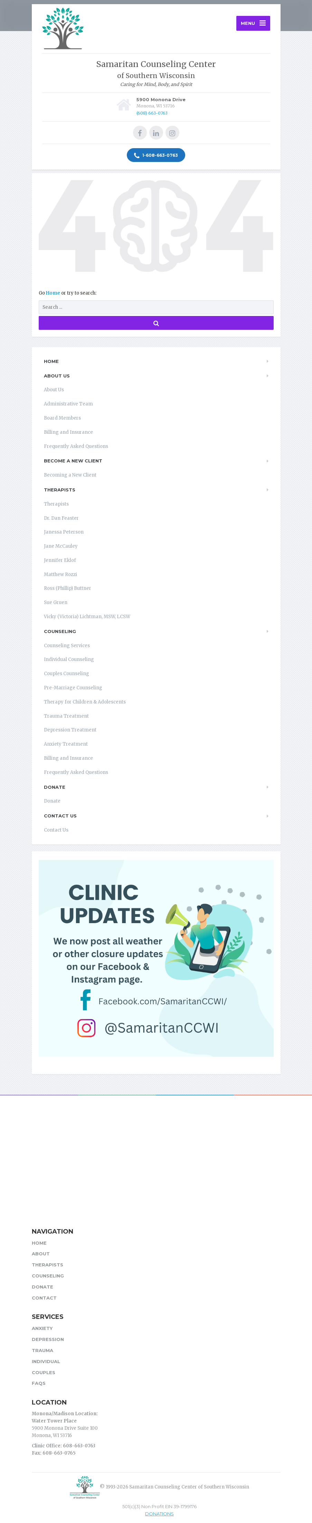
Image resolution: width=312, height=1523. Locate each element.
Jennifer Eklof (60, 560)
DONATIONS (159, 1513)
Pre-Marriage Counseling (73, 688)
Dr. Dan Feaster (61, 518)
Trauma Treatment (66, 716)
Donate (54, 787)
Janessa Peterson (64, 532)
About (41, 1253)
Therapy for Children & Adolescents (85, 702)
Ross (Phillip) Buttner (67, 588)
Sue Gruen (55, 602)
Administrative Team (68, 404)
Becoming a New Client (70, 475)
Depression (48, 1339)
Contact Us (60, 815)
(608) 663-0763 (152, 113)
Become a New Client (73, 460)
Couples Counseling (66, 674)
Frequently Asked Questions (76, 446)
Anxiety (42, 1328)
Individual (46, 1361)
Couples (43, 1372)
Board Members (62, 418)
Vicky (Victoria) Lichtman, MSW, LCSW (87, 617)
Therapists (59, 489)
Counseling (60, 631)
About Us (57, 376)
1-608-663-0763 (156, 155)
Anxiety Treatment (66, 744)
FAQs (39, 1383)
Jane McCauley (61, 546)
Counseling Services (67, 646)
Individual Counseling (69, 659)
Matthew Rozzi (60, 574)
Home (53, 293)
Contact (44, 1298)
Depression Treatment (70, 730)
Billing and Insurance (68, 432)
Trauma (42, 1350)
